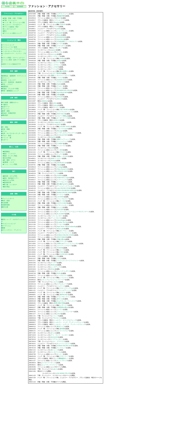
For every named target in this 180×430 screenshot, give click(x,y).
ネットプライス (62, 360)
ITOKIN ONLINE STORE (65, 346)
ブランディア (58, 48)
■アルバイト (5, 109)
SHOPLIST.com (62, 163)
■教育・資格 (5, 111)
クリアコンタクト (57, 339)
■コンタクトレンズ (9, 29)
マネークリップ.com (66, 288)
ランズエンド (61, 348)
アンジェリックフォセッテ (66, 186)
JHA (55, 103)
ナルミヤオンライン (63, 297)
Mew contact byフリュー (59, 122)
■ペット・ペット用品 (10, 164)
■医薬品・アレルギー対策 (10, 88)
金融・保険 (14, 194)
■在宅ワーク (5, 107)
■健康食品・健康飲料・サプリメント (13, 76)
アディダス (64, 241)
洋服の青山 (60, 239)
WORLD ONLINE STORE (65, 235)
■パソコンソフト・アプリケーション (13, 49)
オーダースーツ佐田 (63, 118)
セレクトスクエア (63, 331)
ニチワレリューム (63, 14)
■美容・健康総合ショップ (10, 91)
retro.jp (56, 105)
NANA (59, 273)
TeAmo (53, 160)
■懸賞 (3, 228)
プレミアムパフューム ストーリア (53, 280)
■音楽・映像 (5, 129)
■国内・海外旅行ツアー (11, 178)
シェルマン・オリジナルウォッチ (65, 320)
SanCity (53, 137)
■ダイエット (5, 78)
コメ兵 (56, 256)
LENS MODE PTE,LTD (63, 373)
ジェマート (60, 286)
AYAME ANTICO (65, 126)
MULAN (59, 99)
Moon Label (60, 229)
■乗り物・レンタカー (10, 184)
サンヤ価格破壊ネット (61, 358)
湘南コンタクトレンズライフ (60, 75)
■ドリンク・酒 (6, 138)
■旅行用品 (6, 187)
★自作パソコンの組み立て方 (11, 64)
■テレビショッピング (8, 224)
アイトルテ (54, 69)
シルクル (55, 282)
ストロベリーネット (49, 363)
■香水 (5, 31)
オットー (60, 354)
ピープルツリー (62, 275)
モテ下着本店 (57, 73)
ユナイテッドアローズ (64, 246)
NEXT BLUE (61, 114)
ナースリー (60, 194)
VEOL (62, 252)
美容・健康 (14, 71)
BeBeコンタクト (56, 158)
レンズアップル (56, 267)
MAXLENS (54, 337)
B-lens (53, 269)
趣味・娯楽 (14, 122)
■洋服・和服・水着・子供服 (12, 18)
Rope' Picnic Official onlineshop (66, 226)
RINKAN (57, 120)
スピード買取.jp (62, 116)
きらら (53, 333)
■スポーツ (4, 140)
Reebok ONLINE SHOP (64, 192)
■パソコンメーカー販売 (9, 47)
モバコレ (60, 52)
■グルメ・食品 (6, 135)
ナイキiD (63, 201)
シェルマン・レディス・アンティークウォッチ (70, 324)
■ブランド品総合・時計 (11, 27)
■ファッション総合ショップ (12, 33)
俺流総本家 (60, 16)
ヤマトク (57, 107)
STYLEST (60, 97)
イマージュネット (63, 205)
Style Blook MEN (62, 92)
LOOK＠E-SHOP (62, 171)
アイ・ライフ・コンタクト (60, 335)
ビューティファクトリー (50, 365)
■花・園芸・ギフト (9, 160)
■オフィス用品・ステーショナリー (13, 58)
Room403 (60, 33)
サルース (60, 88)
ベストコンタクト (57, 216)
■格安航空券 (7, 182)
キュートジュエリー (63, 343)
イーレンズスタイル (57, 82)
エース (62, 250)
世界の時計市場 (59, 303)
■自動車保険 (5, 205)
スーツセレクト (62, 182)
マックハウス (61, 146)
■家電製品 (6, 151)
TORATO (63, 24)
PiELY (59, 124)
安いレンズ (54, 350)
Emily (59, 84)
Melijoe (59, 60)
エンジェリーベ (62, 141)
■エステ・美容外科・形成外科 (11, 82)
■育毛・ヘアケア (7, 84)
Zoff (52, 148)
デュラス (60, 154)
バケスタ (60, 77)
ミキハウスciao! (62, 129)
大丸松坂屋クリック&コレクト (67, 41)
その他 (14, 215)
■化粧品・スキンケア (8, 80)
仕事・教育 (14, 98)
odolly (59, 29)
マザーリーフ (64, 356)
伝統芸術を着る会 (63, 307)
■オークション (6, 226)
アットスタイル (56, 218)
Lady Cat (55, 369)
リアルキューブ (62, 284)
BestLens (53, 265)
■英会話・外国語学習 (8, 113)
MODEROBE (61, 37)
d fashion (59, 175)
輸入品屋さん (64, 71)
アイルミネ (60, 224)
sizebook (62, 58)
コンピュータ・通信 (13, 40)
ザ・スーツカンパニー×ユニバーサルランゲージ (73, 211)
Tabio (58, 165)
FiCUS (59, 18)
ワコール (55, 173)
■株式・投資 (5, 200)
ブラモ (56, 26)
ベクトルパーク (59, 20)
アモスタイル (57, 318)
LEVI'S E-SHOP (62, 203)
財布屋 (62, 329)
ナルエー (60, 86)
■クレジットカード (7, 198)
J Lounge (59, 167)
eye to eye (54, 54)
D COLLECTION (62, 135)
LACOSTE (60, 197)
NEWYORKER (62, 237)
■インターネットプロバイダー (11, 51)
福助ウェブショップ (63, 139)
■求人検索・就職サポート (10, 102)
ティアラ (54, 263)
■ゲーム (4, 131)
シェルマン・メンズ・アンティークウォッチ (69, 322)
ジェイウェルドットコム (65, 112)
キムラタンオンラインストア (66, 301)
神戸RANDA (64, 294)
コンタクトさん (56, 352)
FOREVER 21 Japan (63, 177)
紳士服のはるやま (63, 184)
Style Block (60, 39)
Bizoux (59, 35)
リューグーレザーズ (63, 271)
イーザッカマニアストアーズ (66, 133)
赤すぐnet (60, 299)
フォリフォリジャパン (64, 233)
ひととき (60, 207)
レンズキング (55, 56)
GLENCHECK (64, 254)
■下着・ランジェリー (10, 20)
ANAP (59, 314)
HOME (7, 6)
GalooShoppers (61, 220)
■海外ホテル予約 (8, 180)
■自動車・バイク (8, 162)
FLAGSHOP (61, 214)
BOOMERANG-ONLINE (65, 90)
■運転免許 (4, 115)
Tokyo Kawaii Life (62, 169)
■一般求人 (4, 104)
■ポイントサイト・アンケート (11, 230)
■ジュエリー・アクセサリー (12, 25)
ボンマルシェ (64, 231)
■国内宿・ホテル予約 (10, 176)
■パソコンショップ (7, 45)
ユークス (60, 309)
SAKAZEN (60, 209)
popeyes (53, 50)
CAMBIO (60, 143)
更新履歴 (20, 6)
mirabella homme (62, 80)
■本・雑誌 (4, 127)
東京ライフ (60, 326)
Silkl (58, 94)
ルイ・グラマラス (58, 341)
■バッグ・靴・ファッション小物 (14, 22)
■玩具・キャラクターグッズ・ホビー (13, 133)
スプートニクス (62, 180)
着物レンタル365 (62, 156)
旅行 (13, 171)
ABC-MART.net (65, 109)
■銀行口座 (4, 207)
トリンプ (55, 316)
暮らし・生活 (13, 147)
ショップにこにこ (63, 31)
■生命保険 (4, 203)
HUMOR (59, 248)
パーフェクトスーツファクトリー (68, 260)
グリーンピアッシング (64, 290)
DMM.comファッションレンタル (68, 243)
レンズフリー (55, 63)
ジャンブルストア (63, 199)
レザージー (64, 305)
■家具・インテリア (9, 154)
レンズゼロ (54, 67)
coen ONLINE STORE (64, 188)
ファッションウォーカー (65, 311)
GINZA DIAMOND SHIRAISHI (67, 190)
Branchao (57, 22)
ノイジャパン (64, 277)
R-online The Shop (62, 222)
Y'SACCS (63, 152)
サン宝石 (60, 150)
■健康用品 (4, 86)
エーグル (60, 43)
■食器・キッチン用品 (10, 156)
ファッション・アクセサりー (14, 13)
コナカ (59, 258)
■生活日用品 (7, 158)
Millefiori (45, 101)
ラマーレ (63, 292)
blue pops (60, 131)
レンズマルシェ (56, 65)
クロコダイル (61, 46)
